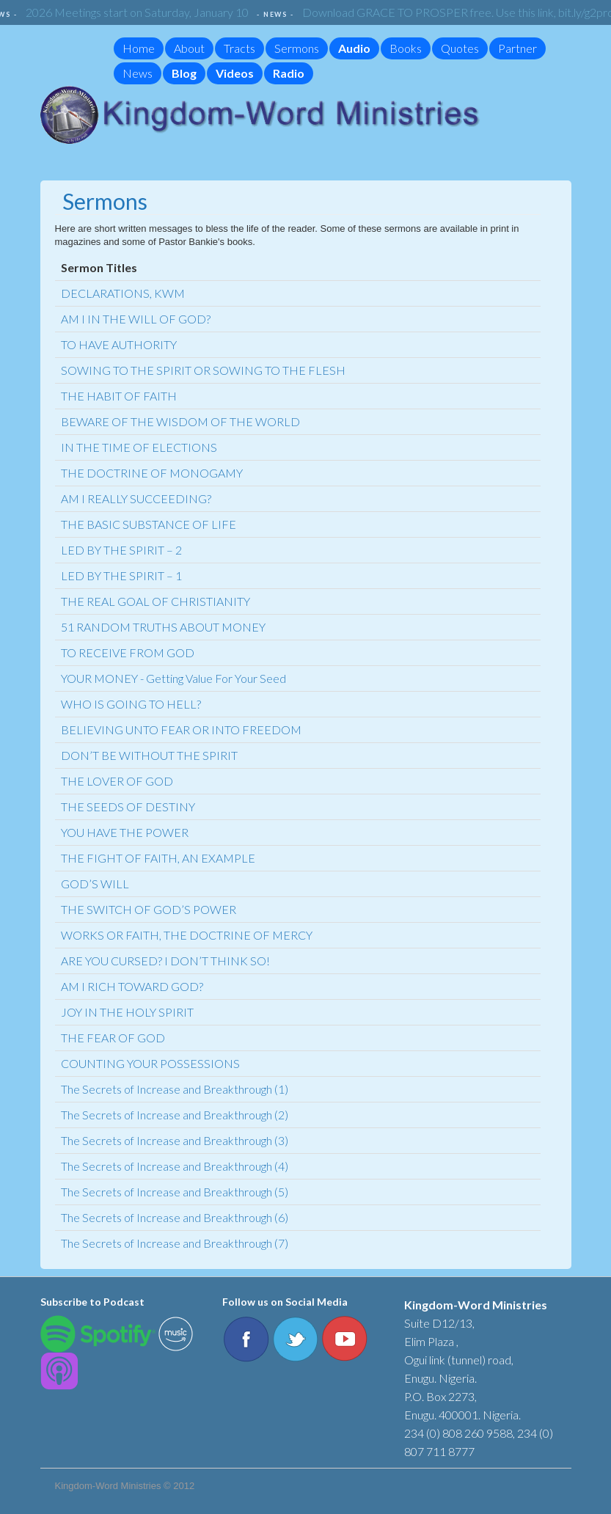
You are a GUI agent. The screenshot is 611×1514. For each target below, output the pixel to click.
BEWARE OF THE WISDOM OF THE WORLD (180, 421)
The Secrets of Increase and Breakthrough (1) (174, 1089)
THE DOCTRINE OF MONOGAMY (152, 473)
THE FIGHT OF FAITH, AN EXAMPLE (158, 858)
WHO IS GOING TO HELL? (131, 704)
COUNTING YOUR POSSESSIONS (150, 1063)
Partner (517, 48)
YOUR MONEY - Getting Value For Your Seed (173, 678)
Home (138, 48)
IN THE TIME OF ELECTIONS (139, 447)
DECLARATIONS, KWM (123, 293)
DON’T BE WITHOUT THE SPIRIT (149, 755)
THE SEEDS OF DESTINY (128, 806)
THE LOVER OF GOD (117, 781)
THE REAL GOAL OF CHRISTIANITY (155, 601)
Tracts (239, 48)
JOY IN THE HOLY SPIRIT (127, 1012)
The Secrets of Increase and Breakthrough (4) (174, 1166)
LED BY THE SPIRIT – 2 (121, 550)
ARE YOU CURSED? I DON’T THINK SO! (165, 961)
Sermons (296, 48)
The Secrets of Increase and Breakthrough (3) (174, 1140)
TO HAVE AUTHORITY (119, 344)
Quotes (460, 48)
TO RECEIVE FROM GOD (127, 652)
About (189, 48)
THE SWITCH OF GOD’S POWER (148, 909)
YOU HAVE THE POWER (125, 832)
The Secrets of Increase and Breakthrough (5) (174, 1192)
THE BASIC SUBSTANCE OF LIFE (148, 524)
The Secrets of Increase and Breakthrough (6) (174, 1217)
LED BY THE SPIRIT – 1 (121, 575)
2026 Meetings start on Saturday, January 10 (140, 12)
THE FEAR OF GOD (113, 1038)
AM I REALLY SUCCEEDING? (136, 498)
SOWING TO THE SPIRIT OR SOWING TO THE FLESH (203, 370)
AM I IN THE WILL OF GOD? (136, 319)
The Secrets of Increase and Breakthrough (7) (174, 1243)
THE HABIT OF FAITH (119, 396)
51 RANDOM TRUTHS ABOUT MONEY (163, 627)
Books (405, 48)
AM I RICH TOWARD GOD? (132, 986)
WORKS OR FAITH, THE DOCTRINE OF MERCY (186, 935)
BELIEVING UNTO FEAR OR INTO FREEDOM (181, 729)
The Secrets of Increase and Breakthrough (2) (174, 1115)
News (137, 73)
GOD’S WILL (95, 884)
